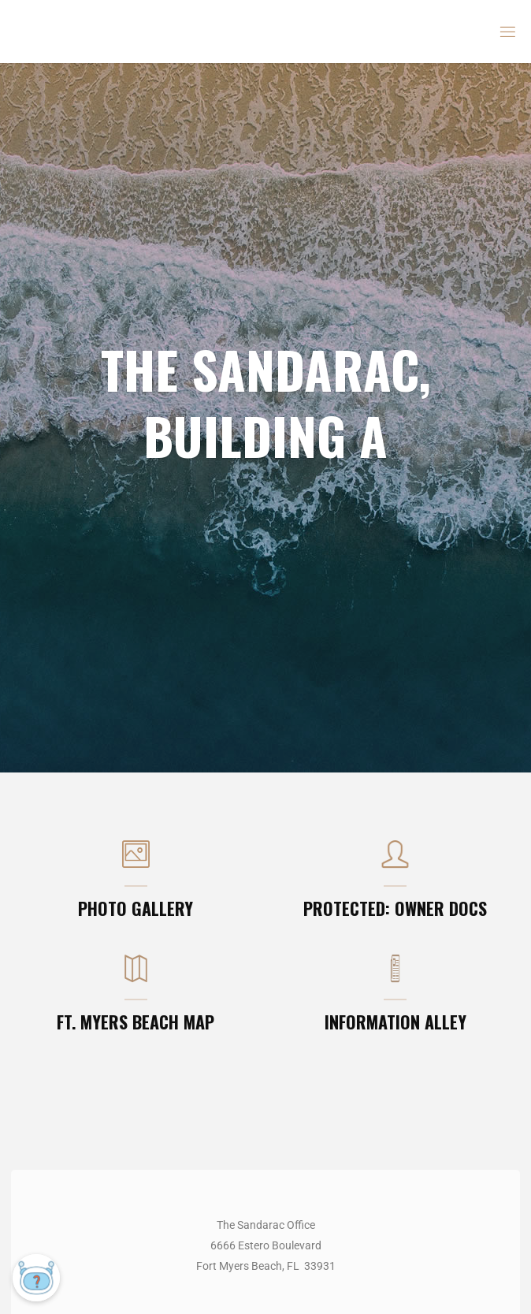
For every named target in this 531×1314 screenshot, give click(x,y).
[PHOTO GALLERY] (136, 862)
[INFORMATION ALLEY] (395, 976)
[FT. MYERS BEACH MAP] (136, 976)
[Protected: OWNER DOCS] (395, 862)
